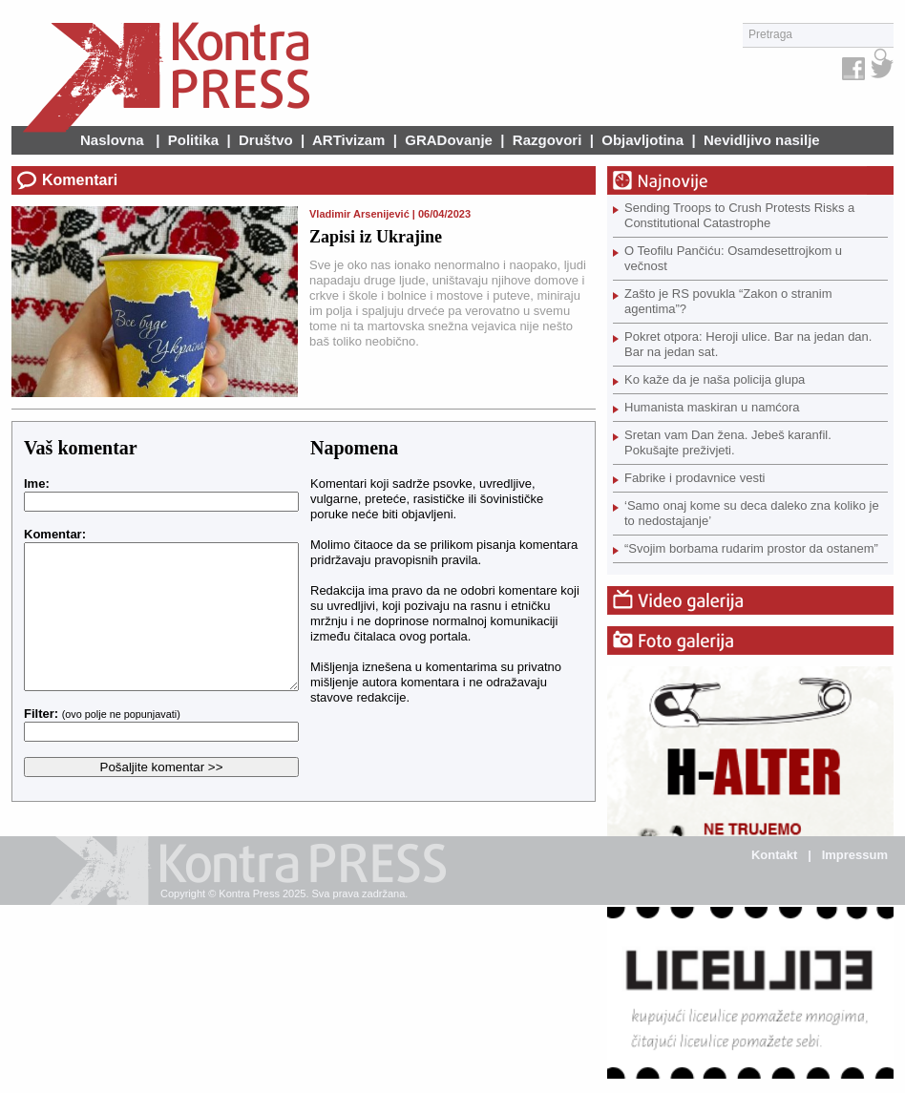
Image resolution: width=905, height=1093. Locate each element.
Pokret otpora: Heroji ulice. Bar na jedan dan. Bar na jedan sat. (748, 344)
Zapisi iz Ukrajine (375, 236)
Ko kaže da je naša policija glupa (714, 379)
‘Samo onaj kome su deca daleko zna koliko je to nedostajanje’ (751, 513)
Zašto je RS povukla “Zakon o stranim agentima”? (727, 301)
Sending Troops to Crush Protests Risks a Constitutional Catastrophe (739, 215)
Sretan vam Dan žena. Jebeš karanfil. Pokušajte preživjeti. (727, 442)
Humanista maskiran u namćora (712, 407)
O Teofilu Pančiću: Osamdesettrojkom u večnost (733, 258)
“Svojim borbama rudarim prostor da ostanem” (751, 548)
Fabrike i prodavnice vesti (694, 478)
